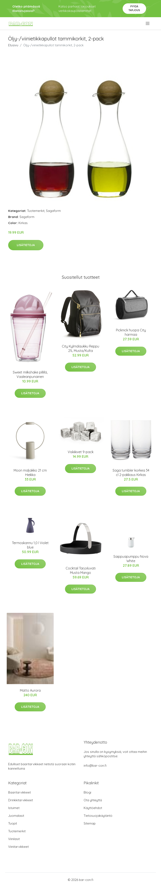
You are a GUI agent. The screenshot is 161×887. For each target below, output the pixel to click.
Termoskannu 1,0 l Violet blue (30, 545)
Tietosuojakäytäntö (98, 816)
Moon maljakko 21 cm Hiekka (30, 472)
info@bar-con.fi (95, 766)
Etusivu (13, 45)
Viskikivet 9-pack (80, 452)
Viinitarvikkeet (18, 847)
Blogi (87, 792)
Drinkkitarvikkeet (20, 800)
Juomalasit (16, 816)
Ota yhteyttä (93, 800)
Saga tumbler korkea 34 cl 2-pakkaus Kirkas (131, 472)
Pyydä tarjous (134, 8)
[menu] (148, 23)
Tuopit (12, 823)
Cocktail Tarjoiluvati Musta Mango (81, 570)
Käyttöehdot (93, 808)
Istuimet (13, 808)
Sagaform (53, 211)
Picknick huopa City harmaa (131, 332)
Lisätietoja (26, 245)
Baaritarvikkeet (19, 792)
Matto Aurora (30, 690)
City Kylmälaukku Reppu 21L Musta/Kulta (80, 348)
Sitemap (90, 823)
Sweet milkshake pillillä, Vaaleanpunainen (30, 374)
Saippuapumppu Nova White (130, 558)
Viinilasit (14, 839)
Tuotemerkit (35, 211)
